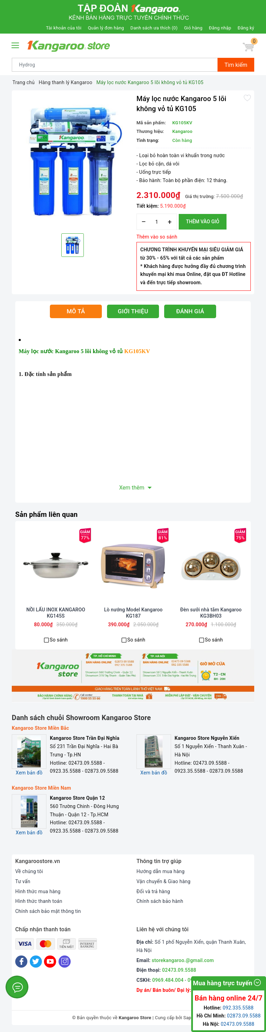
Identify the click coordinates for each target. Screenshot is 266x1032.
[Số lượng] (157, 222)
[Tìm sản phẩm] (115, 65)
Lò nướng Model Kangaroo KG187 (133, 613)
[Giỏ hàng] (248, 47)
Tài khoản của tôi (63, 27)
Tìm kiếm (235, 65)
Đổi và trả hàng (153, 891)
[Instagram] (65, 961)
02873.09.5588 (243, 1015)
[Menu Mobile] (15, 44)
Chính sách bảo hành (159, 901)
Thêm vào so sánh (156, 237)
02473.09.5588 (179, 970)
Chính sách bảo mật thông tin (48, 911)
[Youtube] (50, 961)
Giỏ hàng (193, 27)
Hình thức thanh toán (38, 901)
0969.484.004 (168, 980)
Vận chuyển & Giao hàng (163, 881)
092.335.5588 (238, 1008)
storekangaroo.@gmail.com (183, 960)
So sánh (59, 640)
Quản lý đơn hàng (106, 27)
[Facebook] (21, 961)
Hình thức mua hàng (38, 891)
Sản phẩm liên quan (46, 514)
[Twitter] (36, 961)
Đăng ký (246, 27)
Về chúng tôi (29, 871)
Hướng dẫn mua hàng (160, 871)
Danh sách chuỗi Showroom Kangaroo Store (81, 718)
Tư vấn (22, 881)
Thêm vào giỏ (202, 221)
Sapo (188, 1017)
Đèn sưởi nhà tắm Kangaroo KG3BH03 (210, 613)
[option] (72, 161)
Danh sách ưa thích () (154, 27)
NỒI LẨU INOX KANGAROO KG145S (55, 613)
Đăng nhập (220, 27)
